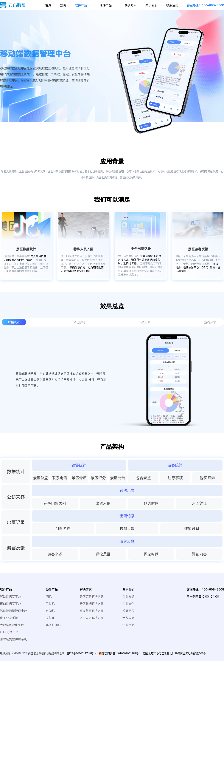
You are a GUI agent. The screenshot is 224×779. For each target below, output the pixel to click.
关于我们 (151, 5)
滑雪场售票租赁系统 (13, 639)
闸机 (49, 596)
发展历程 (128, 611)
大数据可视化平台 (12, 625)
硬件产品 (108, 5)
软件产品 (83, 5)
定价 (63, 5)
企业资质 (128, 625)
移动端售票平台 (10, 596)
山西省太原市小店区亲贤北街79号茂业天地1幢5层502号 (173, 653)
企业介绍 (128, 596)
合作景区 (128, 618)
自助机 (50, 611)
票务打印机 (53, 625)
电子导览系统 (9, 618)
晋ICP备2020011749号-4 (82, 653)
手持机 (50, 604)
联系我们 (172, 5)
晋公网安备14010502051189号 (120, 653)
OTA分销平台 (9, 632)
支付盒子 (52, 618)
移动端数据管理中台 (13, 611)
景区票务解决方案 (92, 596)
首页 (48, 5)
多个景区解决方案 (92, 618)
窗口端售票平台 (10, 604)
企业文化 (128, 604)
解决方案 (130, 5)
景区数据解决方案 (92, 604)
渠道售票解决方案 (92, 611)
